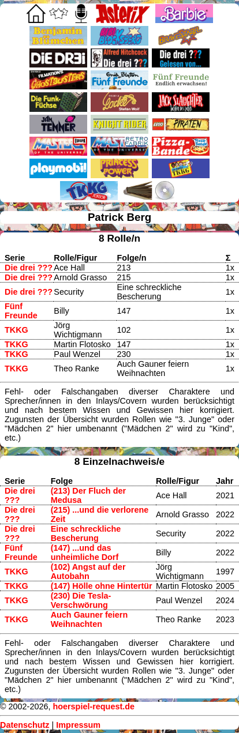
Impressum (78, 725)
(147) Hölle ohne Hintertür (101, 586)
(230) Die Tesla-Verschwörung (81, 600)
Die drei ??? (29, 267)
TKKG (16, 329)
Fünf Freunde (21, 311)
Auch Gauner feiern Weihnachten (89, 619)
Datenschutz (25, 725)
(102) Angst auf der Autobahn (88, 571)
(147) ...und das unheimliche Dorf (85, 552)
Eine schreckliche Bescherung (86, 533)
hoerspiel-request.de (94, 706)
